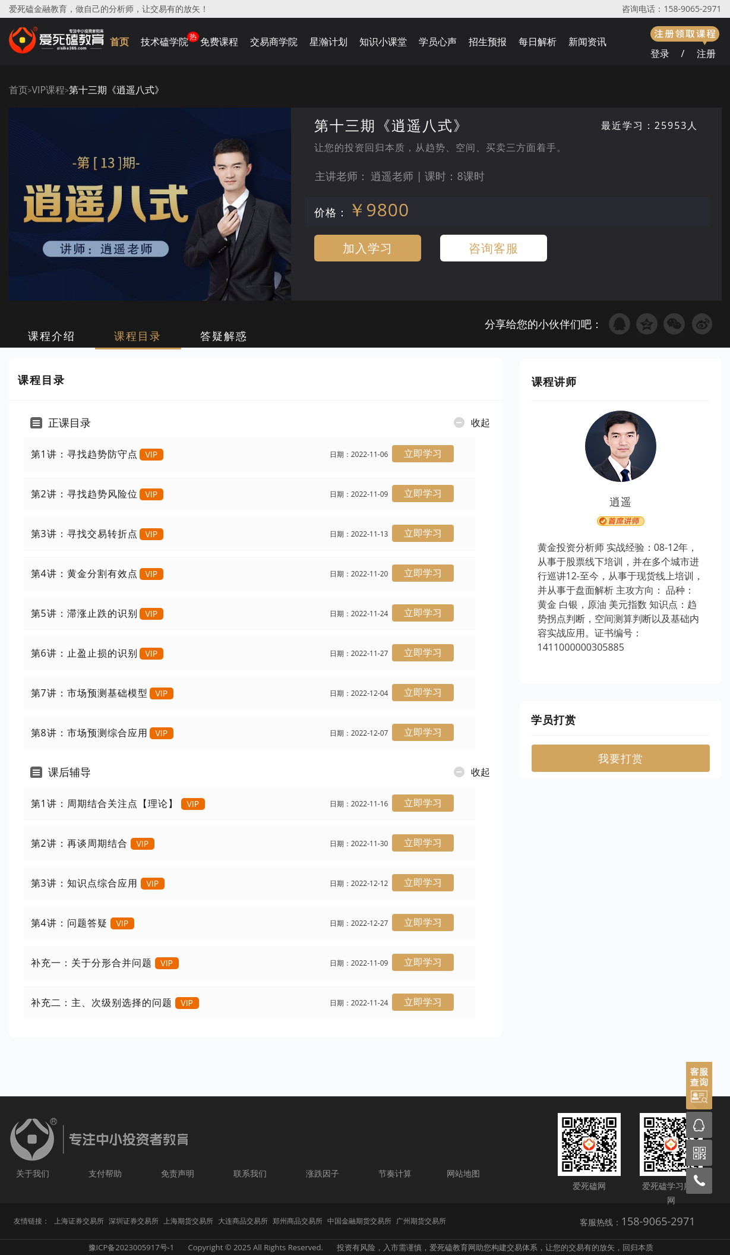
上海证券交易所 (79, 1221)
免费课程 (219, 41)
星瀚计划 (328, 41)
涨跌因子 (322, 1173)
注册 (706, 53)
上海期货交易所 (188, 1221)
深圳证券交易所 (134, 1221)
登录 (659, 53)
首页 (119, 41)
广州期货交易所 (421, 1221)
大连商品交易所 (243, 1221)
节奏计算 (395, 1173)
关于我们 (32, 1173)
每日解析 (538, 41)
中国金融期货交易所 (359, 1221)
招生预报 (488, 41)
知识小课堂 (383, 41)
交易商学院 (274, 41)
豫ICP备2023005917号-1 (132, 1247)
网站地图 (463, 1173)
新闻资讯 (587, 41)
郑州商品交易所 (298, 1221)
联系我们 (250, 1173)
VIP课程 (48, 89)
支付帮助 (105, 1173)
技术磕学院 (164, 41)
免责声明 (177, 1173)
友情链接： (31, 1221)
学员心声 (438, 41)
